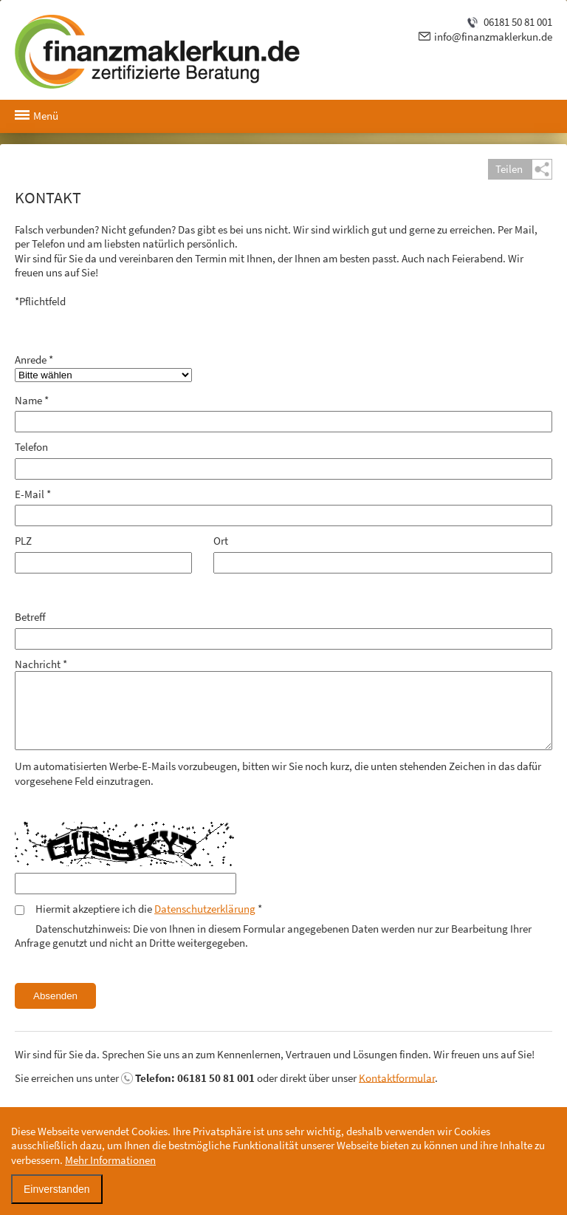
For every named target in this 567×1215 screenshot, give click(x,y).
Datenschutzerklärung (204, 909)
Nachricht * (41, 664)
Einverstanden (57, 1189)
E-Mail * (33, 494)
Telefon (31, 447)
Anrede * (34, 360)
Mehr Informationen (110, 1160)
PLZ (23, 541)
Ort (220, 541)
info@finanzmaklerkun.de (493, 37)
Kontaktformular (397, 1077)
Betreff (30, 617)
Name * (32, 400)
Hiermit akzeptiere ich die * (148, 909)
